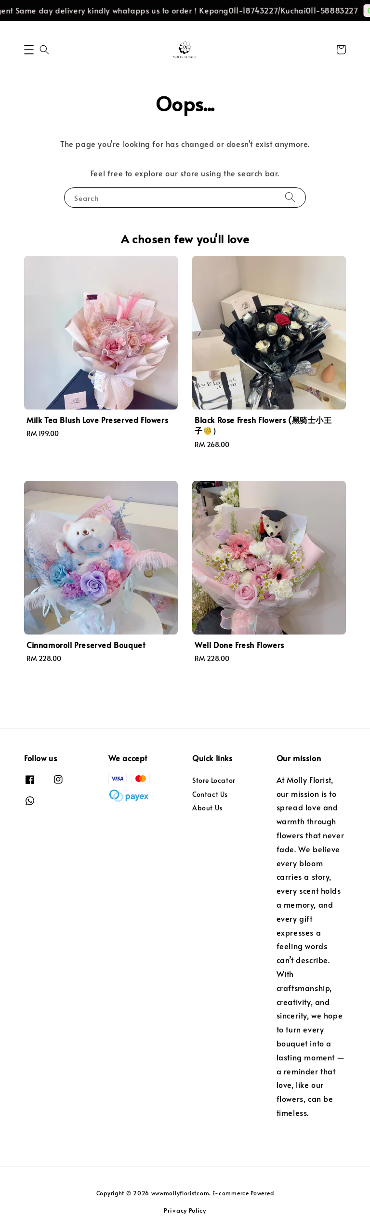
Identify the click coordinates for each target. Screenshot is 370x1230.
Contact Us (210, 794)
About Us (207, 807)
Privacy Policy (185, 1210)
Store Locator (214, 780)
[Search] (290, 197)
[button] (29, 49)
